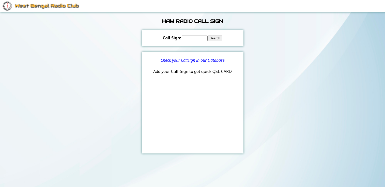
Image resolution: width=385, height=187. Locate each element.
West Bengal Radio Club (46, 5)
